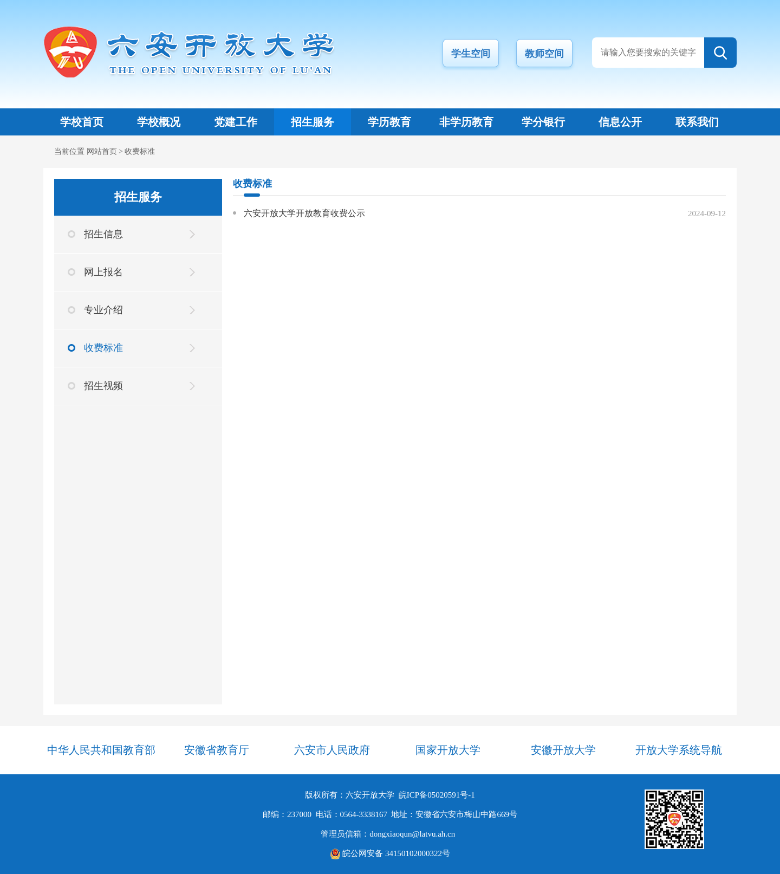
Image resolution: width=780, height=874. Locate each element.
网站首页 (102, 151)
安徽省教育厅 (216, 750)
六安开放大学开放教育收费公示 (304, 213)
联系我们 (697, 122)
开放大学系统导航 (678, 750)
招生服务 (312, 122)
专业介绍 (103, 310)
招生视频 (103, 385)
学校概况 (158, 122)
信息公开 (620, 122)
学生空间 (470, 53)
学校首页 (81, 122)
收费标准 (140, 151)
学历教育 (389, 122)
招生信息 (103, 234)
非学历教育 (466, 122)
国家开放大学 (447, 750)
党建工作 (235, 122)
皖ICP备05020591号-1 (437, 795)
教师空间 (544, 53)
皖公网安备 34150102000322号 (390, 853)
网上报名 (103, 272)
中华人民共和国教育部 (101, 750)
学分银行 (543, 122)
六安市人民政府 (332, 750)
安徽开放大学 (563, 750)
